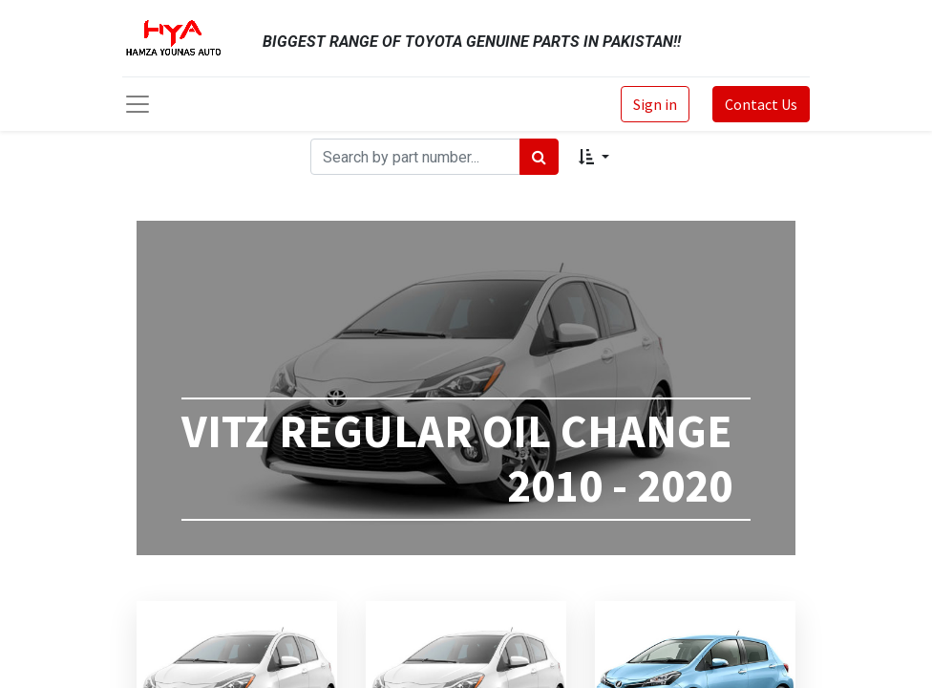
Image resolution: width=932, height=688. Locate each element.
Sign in (655, 104)
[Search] (539, 157)
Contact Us (761, 104)
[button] (593, 157)
